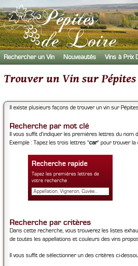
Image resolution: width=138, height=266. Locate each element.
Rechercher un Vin (29, 57)
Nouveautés (79, 57)
